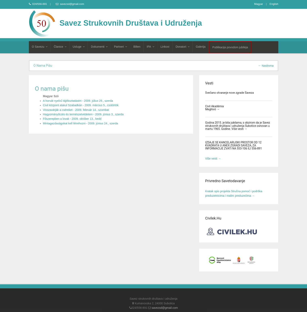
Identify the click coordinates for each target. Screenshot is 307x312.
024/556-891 (38, 3)
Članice (60, 46)
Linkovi (165, 46)
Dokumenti (99, 46)
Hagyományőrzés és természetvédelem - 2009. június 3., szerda (83, 114)
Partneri (120, 46)
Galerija (200, 46)
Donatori (182, 46)
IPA (150, 46)
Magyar (258, 3)
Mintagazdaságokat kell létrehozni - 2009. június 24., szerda (80, 123)
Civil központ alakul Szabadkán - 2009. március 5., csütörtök (81, 105)
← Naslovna (265, 65)
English (274, 3)
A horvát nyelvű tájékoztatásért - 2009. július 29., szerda (78, 100)
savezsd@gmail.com (70, 3)
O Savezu (39, 46)
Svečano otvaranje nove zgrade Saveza (229, 92)
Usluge (79, 46)
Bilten (136, 46)
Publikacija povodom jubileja (230, 47)
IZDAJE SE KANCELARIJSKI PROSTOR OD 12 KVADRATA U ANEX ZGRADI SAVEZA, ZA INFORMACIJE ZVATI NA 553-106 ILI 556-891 (233, 145)
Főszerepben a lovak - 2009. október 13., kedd (72, 118)
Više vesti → (239, 128)
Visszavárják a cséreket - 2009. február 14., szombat (76, 109)
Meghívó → (212, 109)
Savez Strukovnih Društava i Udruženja (115, 23)
